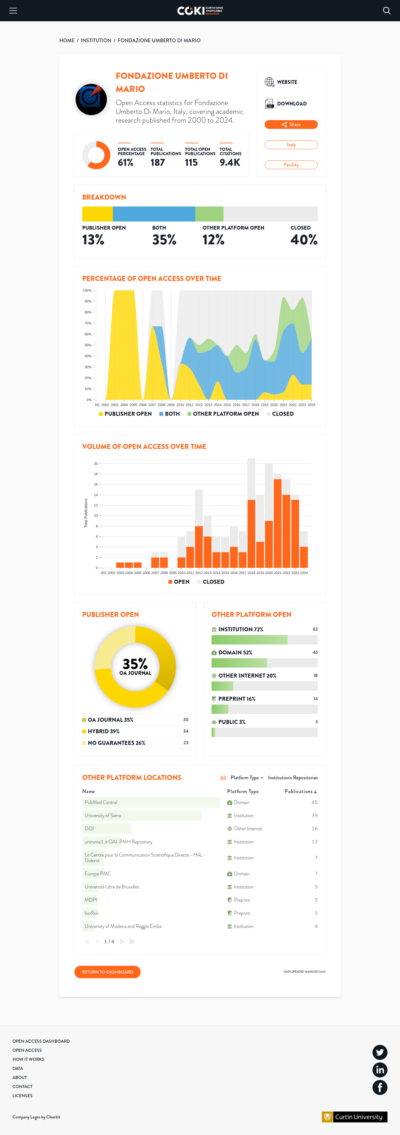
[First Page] (87, 942)
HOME (66, 40)
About (19, 1077)
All (223, 777)
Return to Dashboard (107, 972)
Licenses (22, 1095)
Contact (22, 1086)
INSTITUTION (96, 40)
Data (17, 1068)
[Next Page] (121, 942)
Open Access (27, 1050)
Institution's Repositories (293, 777)
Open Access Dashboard (41, 1041)
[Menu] (13, 10)
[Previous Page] (97, 942)
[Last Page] (131, 942)
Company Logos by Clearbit (36, 1117)
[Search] (387, 10)
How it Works (28, 1059)
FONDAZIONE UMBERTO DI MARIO (159, 40)
